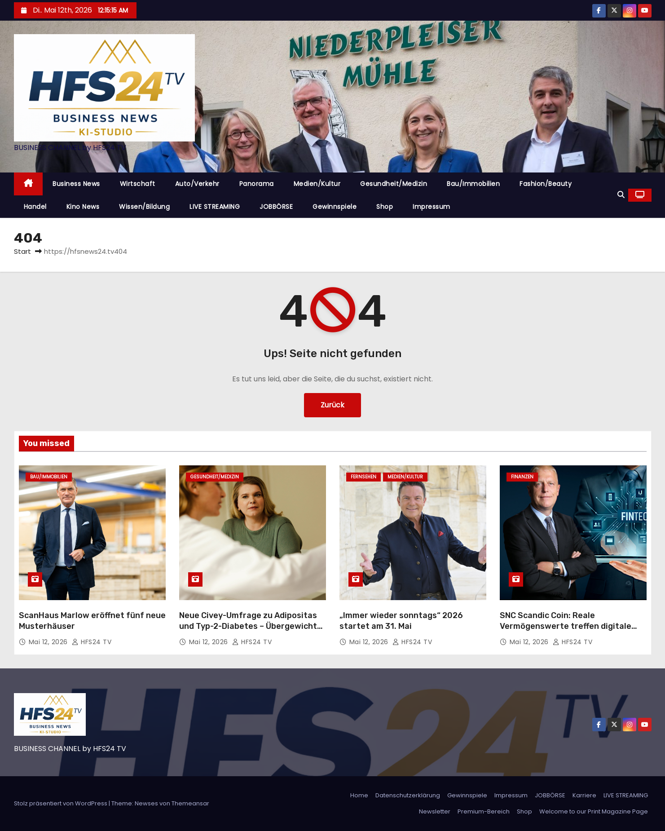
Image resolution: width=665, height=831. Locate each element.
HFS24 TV (91, 641)
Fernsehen (363, 476)
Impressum (431, 206)
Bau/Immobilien (473, 183)
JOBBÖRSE (276, 206)
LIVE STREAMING (214, 206)
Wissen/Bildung (144, 206)
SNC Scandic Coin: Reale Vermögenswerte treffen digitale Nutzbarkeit (565, 626)
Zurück (332, 405)
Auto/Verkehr (197, 183)
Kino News (83, 206)
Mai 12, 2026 (49, 641)
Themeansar (190, 803)
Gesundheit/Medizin (393, 183)
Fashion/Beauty (546, 183)
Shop (384, 206)
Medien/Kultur (317, 183)
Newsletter (434, 811)
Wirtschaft (137, 183)
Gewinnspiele (335, 206)
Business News (76, 183)
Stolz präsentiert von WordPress (61, 803)
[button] (621, 195)
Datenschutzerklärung (407, 795)
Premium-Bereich (484, 811)
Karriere (584, 795)
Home (359, 795)
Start (22, 251)
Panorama (256, 183)
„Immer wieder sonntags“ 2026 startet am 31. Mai (401, 620)
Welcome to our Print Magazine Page (593, 811)
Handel (35, 206)
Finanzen (522, 476)
